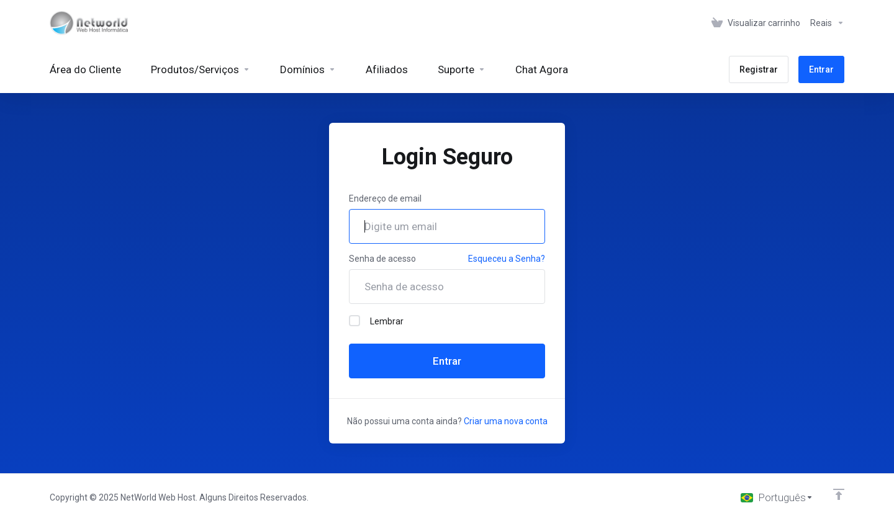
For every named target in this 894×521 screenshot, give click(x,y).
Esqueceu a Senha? (506, 259)
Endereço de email (385, 198)
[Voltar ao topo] (838, 494)
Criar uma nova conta (506, 421)
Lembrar (376, 320)
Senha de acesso (382, 259)
